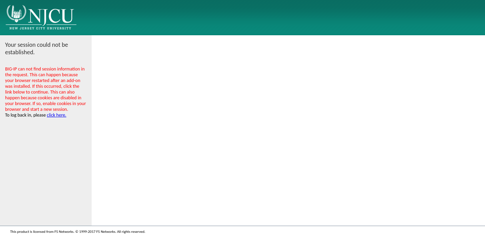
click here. (56, 115)
